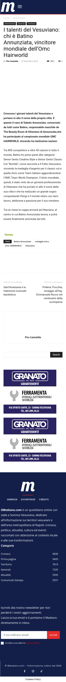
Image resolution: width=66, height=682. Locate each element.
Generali (21, 23)
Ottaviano (30, 245)
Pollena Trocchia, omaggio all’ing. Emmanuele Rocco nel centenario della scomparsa (49, 295)
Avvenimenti (19, 18)
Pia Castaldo (12, 61)
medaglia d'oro (42, 241)
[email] (24, 635)
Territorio (31, 23)
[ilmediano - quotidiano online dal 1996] (8, 7)
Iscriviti (53, 635)
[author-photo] (33, 332)
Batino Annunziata (22, 241)
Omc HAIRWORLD (13, 245)
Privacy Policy (32, 643)
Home (7, 18)
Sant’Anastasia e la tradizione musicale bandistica (15, 291)
